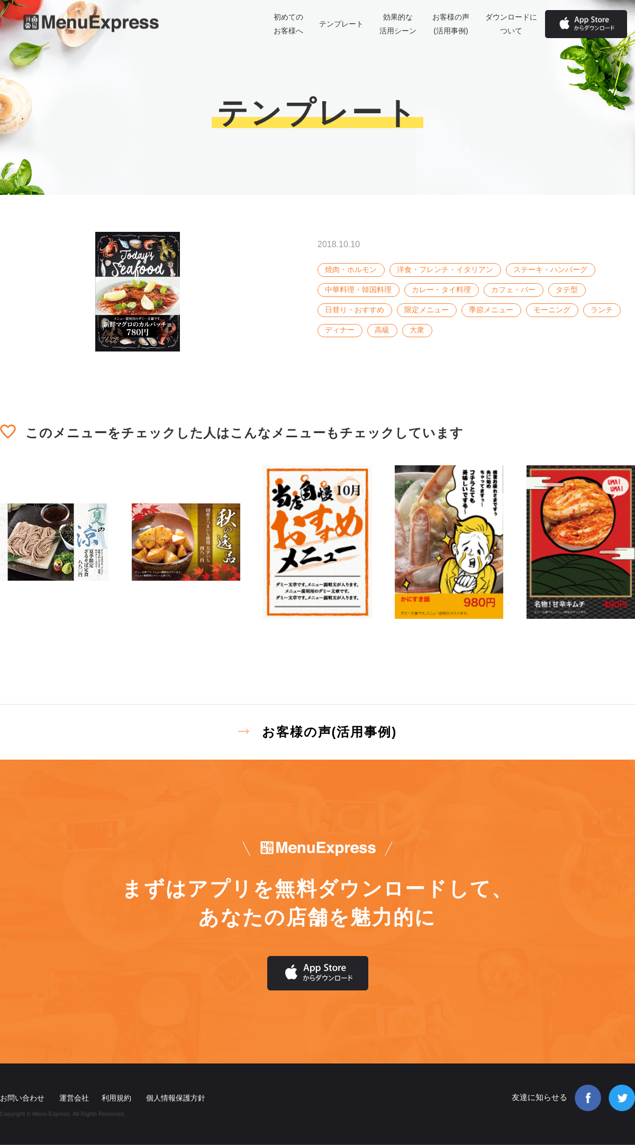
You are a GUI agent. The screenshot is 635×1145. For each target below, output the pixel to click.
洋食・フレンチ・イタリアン (445, 269)
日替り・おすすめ (354, 309)
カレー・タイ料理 (441, 289)
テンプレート (341, 24)
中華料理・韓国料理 (358, 289)
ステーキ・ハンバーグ (550, 269)
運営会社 (74, 1098)
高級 (382, 330)
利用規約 (116, 1098)
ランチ (602, 309)
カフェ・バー (513, 289)
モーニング (551, 309)
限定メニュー (426, 309)
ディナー (340, 330)
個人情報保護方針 (175, 1098)
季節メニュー (491, 309)
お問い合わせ (22, 1098)
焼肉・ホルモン (351, 269)
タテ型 (567, 289)
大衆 (417, 330)
